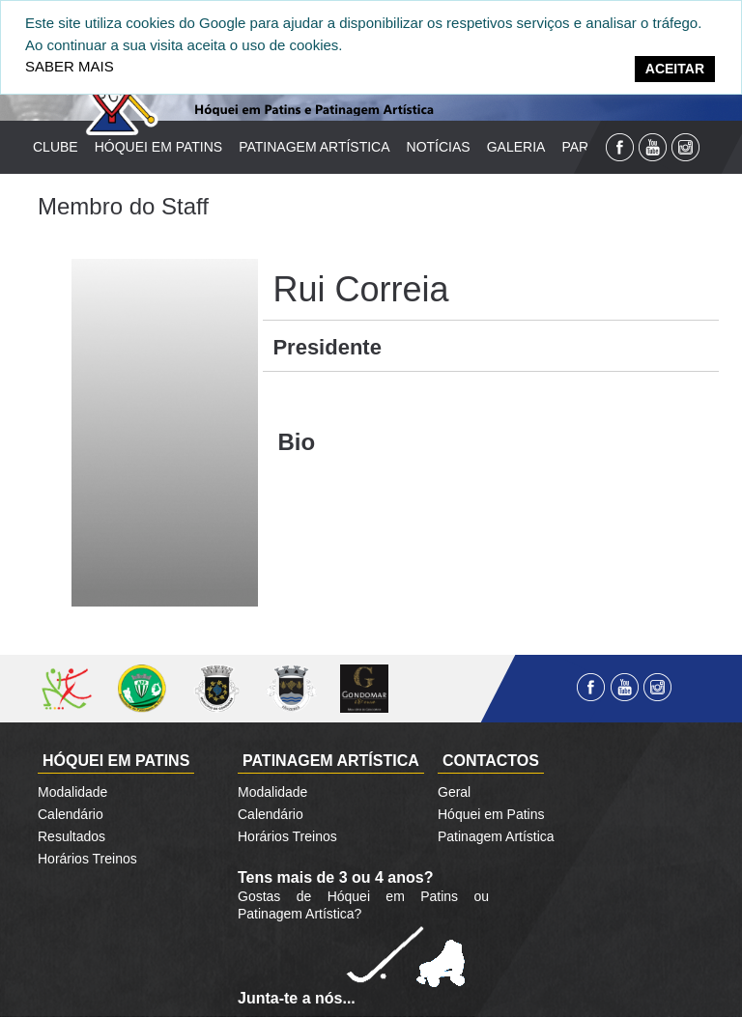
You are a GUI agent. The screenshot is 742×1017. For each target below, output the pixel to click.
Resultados (71, 836)
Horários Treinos (87, 858)
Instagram (685, 147)
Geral (454, 792)
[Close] (675, 69)
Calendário (70, 814)
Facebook (620, 147)
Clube (55, 147)
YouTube (653, 147)
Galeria (516, 147)
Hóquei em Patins (159, 147)
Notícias (439, 147)
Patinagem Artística (314, 147)
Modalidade (72, 792)
